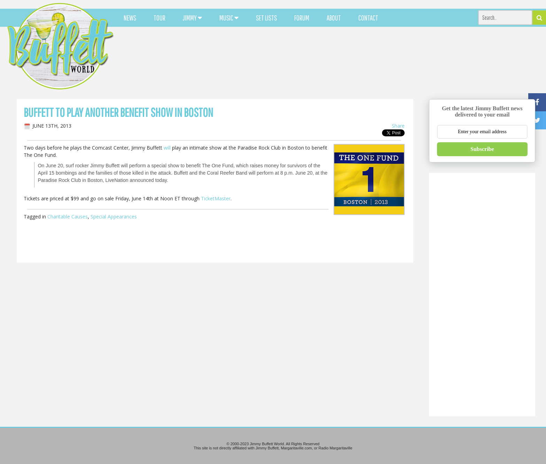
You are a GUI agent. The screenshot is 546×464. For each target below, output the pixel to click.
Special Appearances (114, 216)
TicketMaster (216, 198)
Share (398, 125)
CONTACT (368, 18)
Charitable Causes (67, 216)
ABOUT (334, 18)
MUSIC (229, 18)
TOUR (159, 18)
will (167, 147)
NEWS (130, 18)
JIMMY (192, 18)
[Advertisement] (337, 62)
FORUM (301, 18)
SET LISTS (266, 18)
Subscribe (482, 149)
